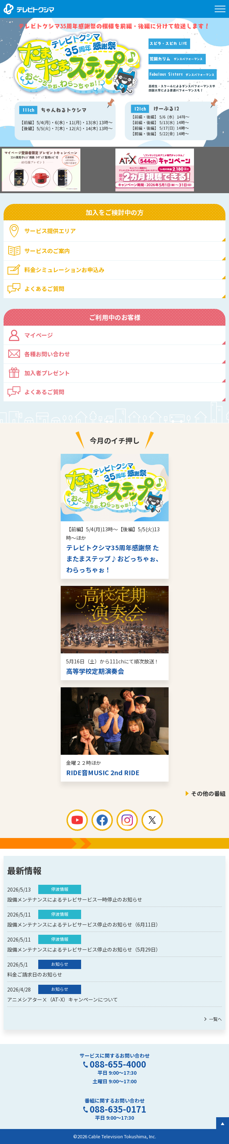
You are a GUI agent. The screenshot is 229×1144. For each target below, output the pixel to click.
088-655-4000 (118, 1064)
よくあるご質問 (44, 288)
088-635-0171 (118, 1109)
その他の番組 (208, 793)
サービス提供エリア (50, 230)
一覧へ (215, 1019)
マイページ (38, 335)
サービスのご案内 (47, 250)
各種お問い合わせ (47, 354)
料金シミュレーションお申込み (64, 269)
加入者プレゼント (47, 372)
